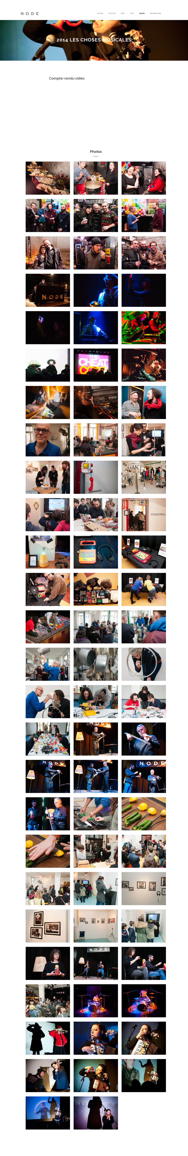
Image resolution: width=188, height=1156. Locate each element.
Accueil (100, 13)
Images (142, 13)
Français (33, 3)
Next (123, 13)
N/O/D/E (112, 13)
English (23, 3)
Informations (155, 13)
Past (132, 13)
